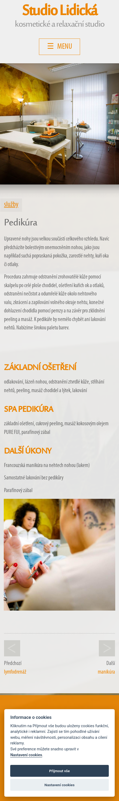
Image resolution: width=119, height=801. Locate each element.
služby (11, 204)
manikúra (106, 672)
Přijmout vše (59, 771)
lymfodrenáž (15, 672)
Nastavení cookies (26, 755)
